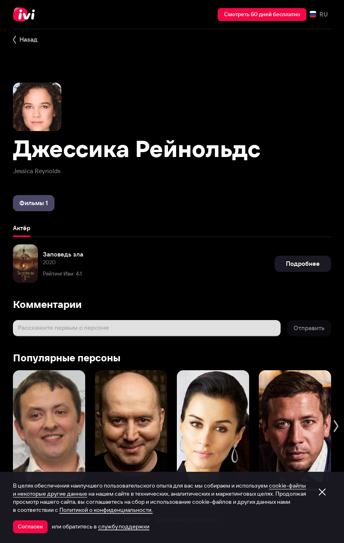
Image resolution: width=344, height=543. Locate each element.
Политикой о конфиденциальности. (106, 510)
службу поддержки (123, 526)
